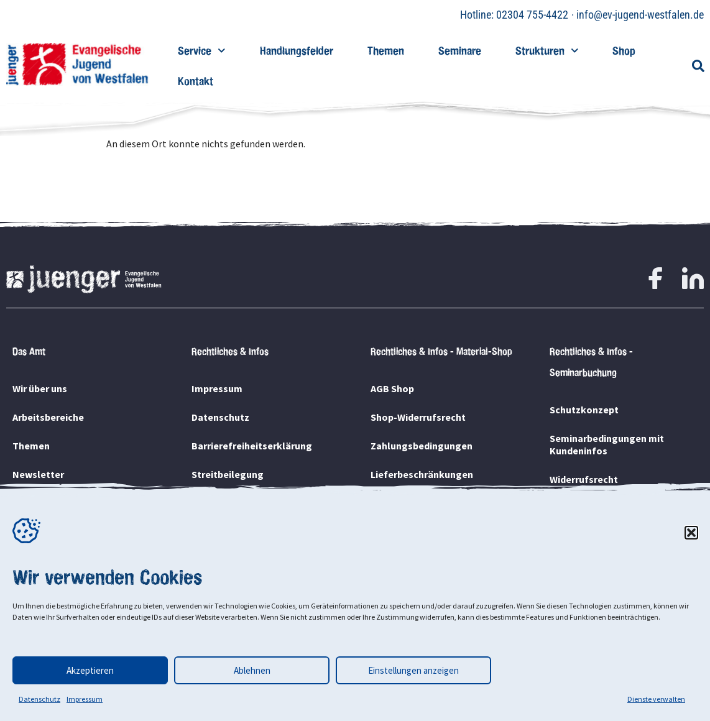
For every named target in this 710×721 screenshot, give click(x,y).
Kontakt (195, 81)
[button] (691, 532)
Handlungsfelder (296, 51)
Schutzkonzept (584, 409)
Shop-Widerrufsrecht (418, 417)
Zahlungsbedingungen (422, 445)
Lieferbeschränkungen (422, 474)
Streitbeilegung (227, 474)
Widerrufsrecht (584, 479)
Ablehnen (252, 670)
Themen (385, 51)
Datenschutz (39, 699)
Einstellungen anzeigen (413, 670)
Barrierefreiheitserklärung (251, 445)
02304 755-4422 (532, 14)
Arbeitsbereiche (48, 417)
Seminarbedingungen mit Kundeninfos (607, 444)
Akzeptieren (90, 670)
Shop (623, 51)
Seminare (459, 51)
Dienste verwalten (656, 699)
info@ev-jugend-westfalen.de (640, 14)
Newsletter (38, 474)
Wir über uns (39, 388)
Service (202, 50)
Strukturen (547, 50)
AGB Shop (392, 388)
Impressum (85, 699)
